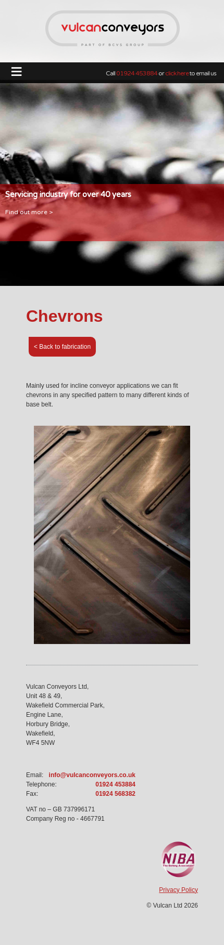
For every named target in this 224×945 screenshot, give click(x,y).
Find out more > (29, 212)
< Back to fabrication (62, 346)
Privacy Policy (178, 890)
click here (177, 73)
